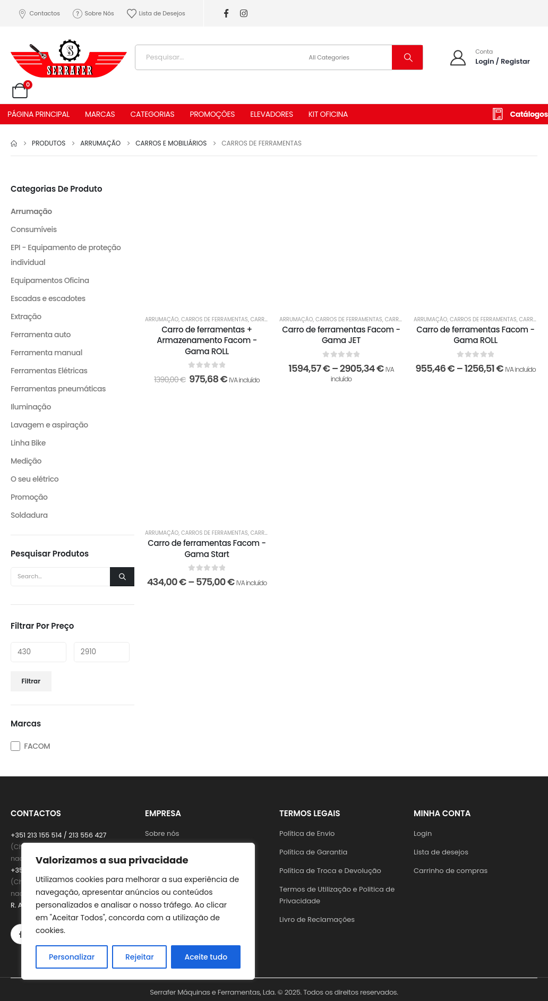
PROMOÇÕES (212, 114)
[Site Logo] (69, 55)
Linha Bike (28, 443)
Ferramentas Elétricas (49, 370)
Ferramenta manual (46, 352)
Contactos (38, 13)
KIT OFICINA (328, 114)
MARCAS (100, 114)
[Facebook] (226, 13)
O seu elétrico (34, 479)
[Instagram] (244, 13)
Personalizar (72, 957)
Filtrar (31, 681)
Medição (26, 461)
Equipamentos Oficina (50, 280)
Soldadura (29, 515)
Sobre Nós (93, 13)
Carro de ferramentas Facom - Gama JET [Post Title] (341, 335)
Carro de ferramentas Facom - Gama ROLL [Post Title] (475, 335)
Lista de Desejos (155, 13)
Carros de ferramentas (214, 319)
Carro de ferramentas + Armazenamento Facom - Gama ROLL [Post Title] (207, 340)
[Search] (407, 57)
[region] (138, 911)
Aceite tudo (205, 957)
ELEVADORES (271, 114)
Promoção (29, 497)
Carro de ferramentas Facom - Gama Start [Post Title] (207, 548)
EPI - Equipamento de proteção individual (66, 255)
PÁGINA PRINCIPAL (38, 114)
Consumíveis (34, 229)
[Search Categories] (348, 57)
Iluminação (31, 406)
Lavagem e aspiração (49, 425)
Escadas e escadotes (48, 298)
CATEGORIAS (152, 114)
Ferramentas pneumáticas (58, 388)
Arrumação (161, 319)
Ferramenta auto (41, 334)
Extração (26, 316)
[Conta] (489, 57)
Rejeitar (139, 957)
